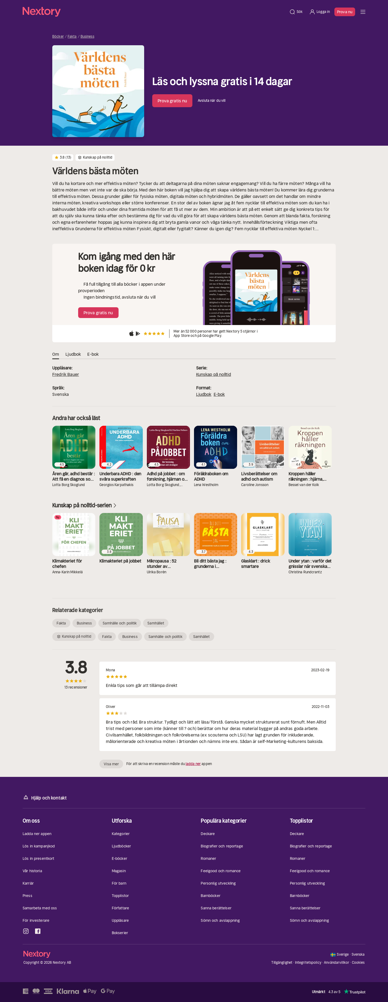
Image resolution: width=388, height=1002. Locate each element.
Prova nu (344, 11)
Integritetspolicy (308, 962)
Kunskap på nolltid (213, 374)
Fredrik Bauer (65, 374)
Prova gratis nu (172, 100)
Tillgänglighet (281, 962)
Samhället (155, 623)
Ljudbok (204, 394)
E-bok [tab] (93, 354)
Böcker (58, 36)
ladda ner (193, 764)
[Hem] (154, 12)
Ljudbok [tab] (73, 354)
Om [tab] (55, 354)
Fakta (72, 36)
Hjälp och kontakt (45, 797)
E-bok (219, 394)
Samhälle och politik (120, 623)
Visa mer (111, 764)
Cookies (358, 963)
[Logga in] (319, 11)
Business (87, 36)
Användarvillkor (336, 962)
